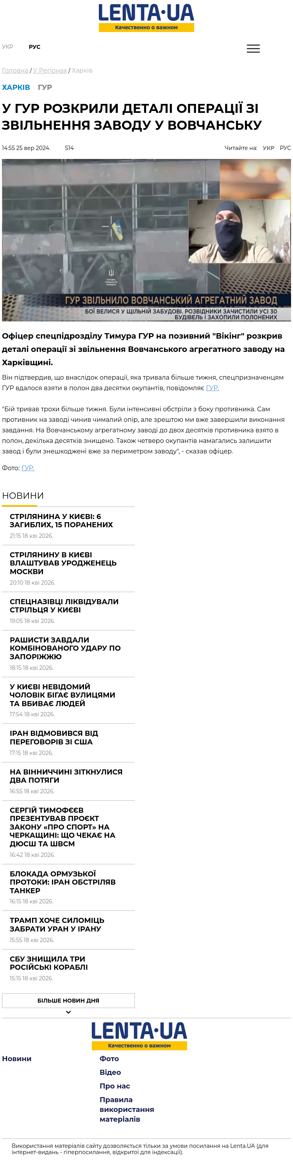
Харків (82, 70)
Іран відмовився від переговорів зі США (54, 737)
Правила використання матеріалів (127, 1110)
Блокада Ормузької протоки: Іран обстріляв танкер (63, 882)
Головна (15, 70)
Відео (110, 1072)
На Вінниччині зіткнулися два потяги (66, 776)
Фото (109, 1059)
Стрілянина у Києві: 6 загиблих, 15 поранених (61, 521)
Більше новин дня (69, 1000)
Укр (7, 46)
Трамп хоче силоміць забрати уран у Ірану (57, 924)
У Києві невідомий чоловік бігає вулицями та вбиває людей (62, 695)
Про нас (115, 1086)
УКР (269, 148)
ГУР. (212, 388)
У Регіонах (50, 70)
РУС (285, 148)
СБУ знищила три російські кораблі (49, 963)
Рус (35, 46)
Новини (17, 1059)
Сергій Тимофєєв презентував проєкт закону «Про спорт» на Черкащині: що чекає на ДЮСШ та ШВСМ (62, 827)
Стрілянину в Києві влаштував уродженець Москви (63, 563)
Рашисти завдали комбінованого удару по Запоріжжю (65, 648)
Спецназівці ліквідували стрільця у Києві (64, 606)
